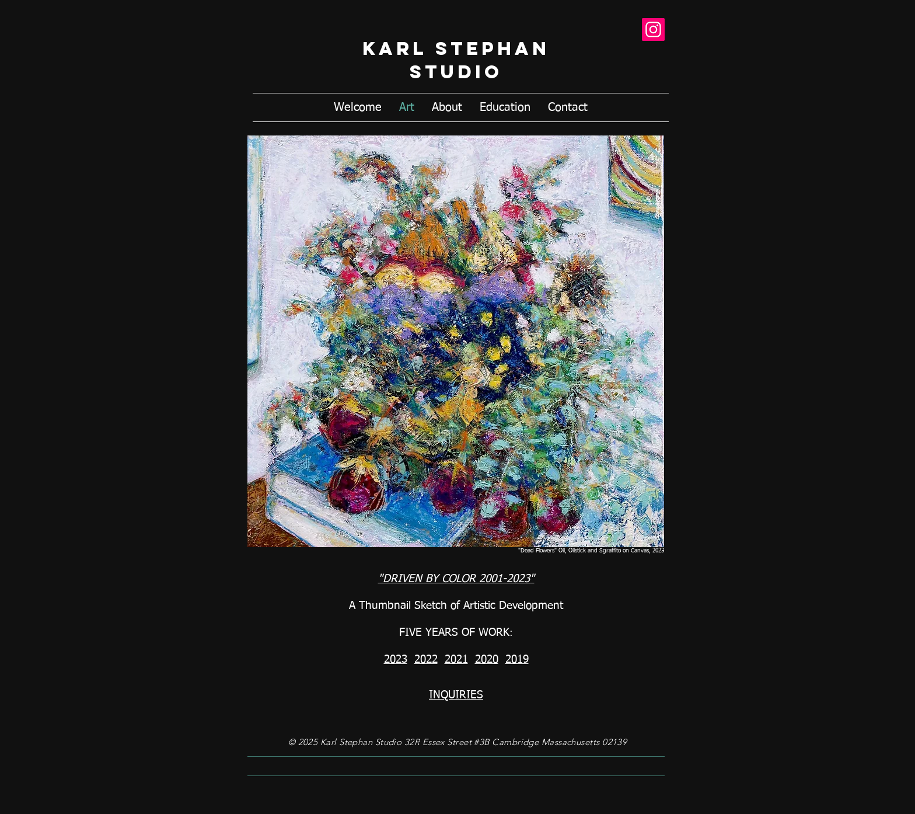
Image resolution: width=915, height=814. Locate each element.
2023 (395, 659)
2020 (486, 659)
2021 (456, 659)
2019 (517, 659)
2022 (426, 659)
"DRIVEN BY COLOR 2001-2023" (456, 579)
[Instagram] (653, 29)
